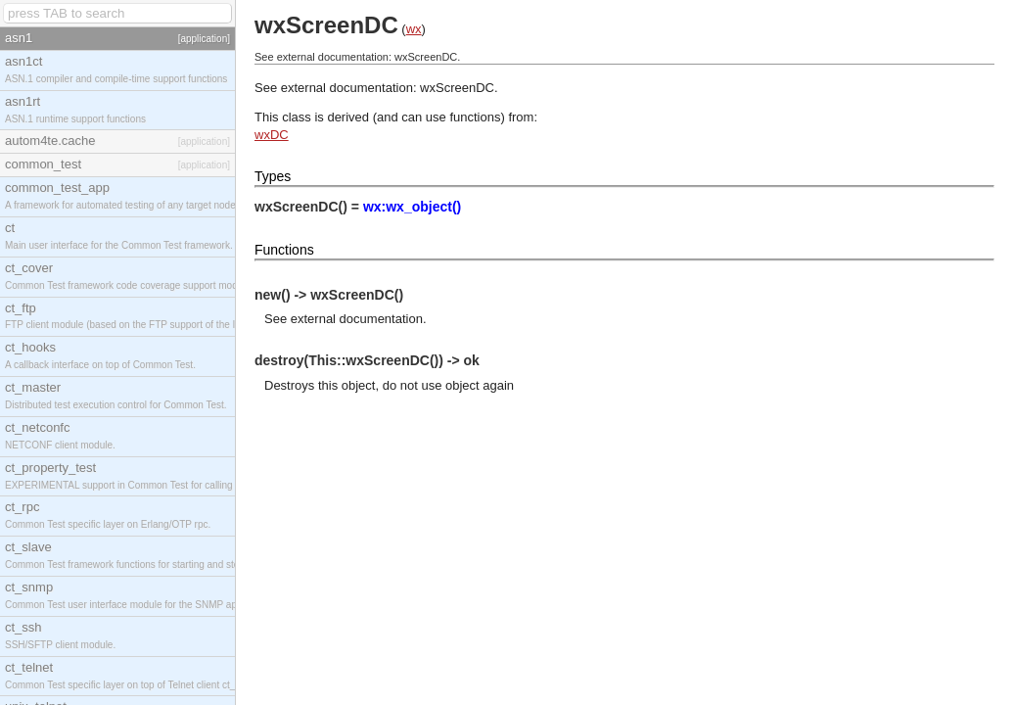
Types (272, 176)
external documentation (357, 318)
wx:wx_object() (412, 206)
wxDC (271, 134)
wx (414, 29)
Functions (284, 250)
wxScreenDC (457, 87)
